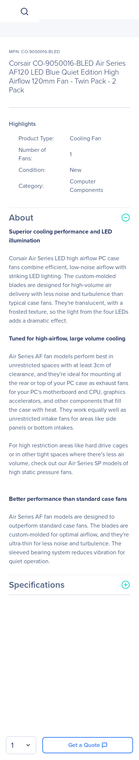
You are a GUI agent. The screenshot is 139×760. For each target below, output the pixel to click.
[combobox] (21, 745)
